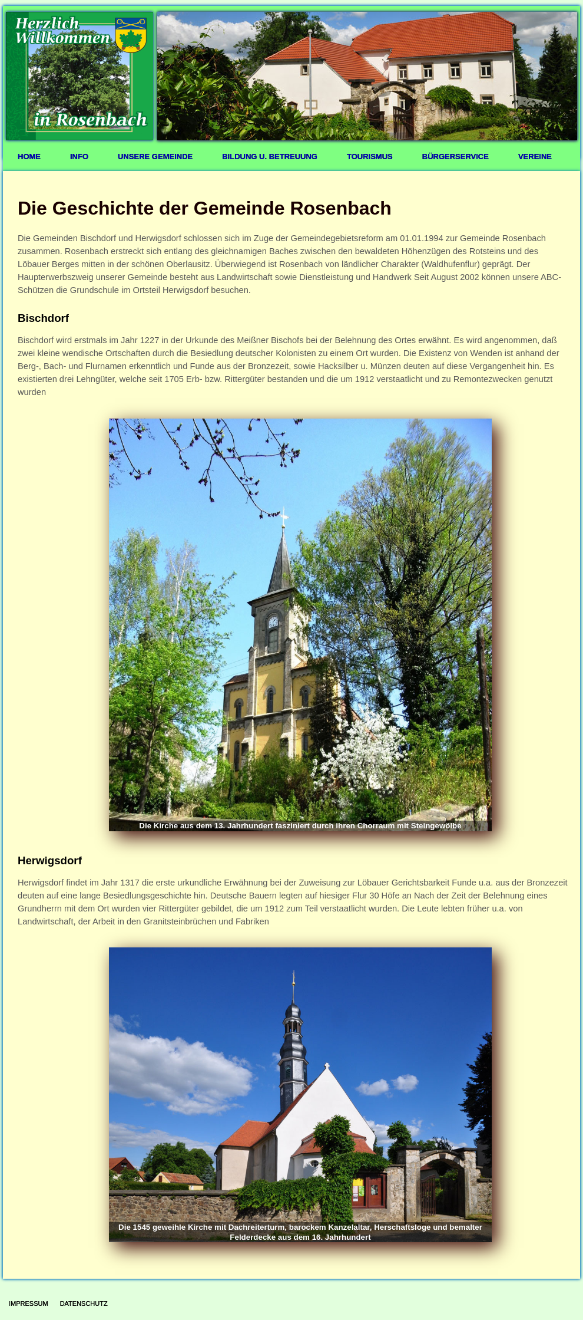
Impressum (28, 1303)
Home (29, 156)
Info (79, 156)
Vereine (535, 156)
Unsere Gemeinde (155, 156)
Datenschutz (84, 1303)
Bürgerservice (455, 156)
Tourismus (370, 156)
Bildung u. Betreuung (269, 156)
